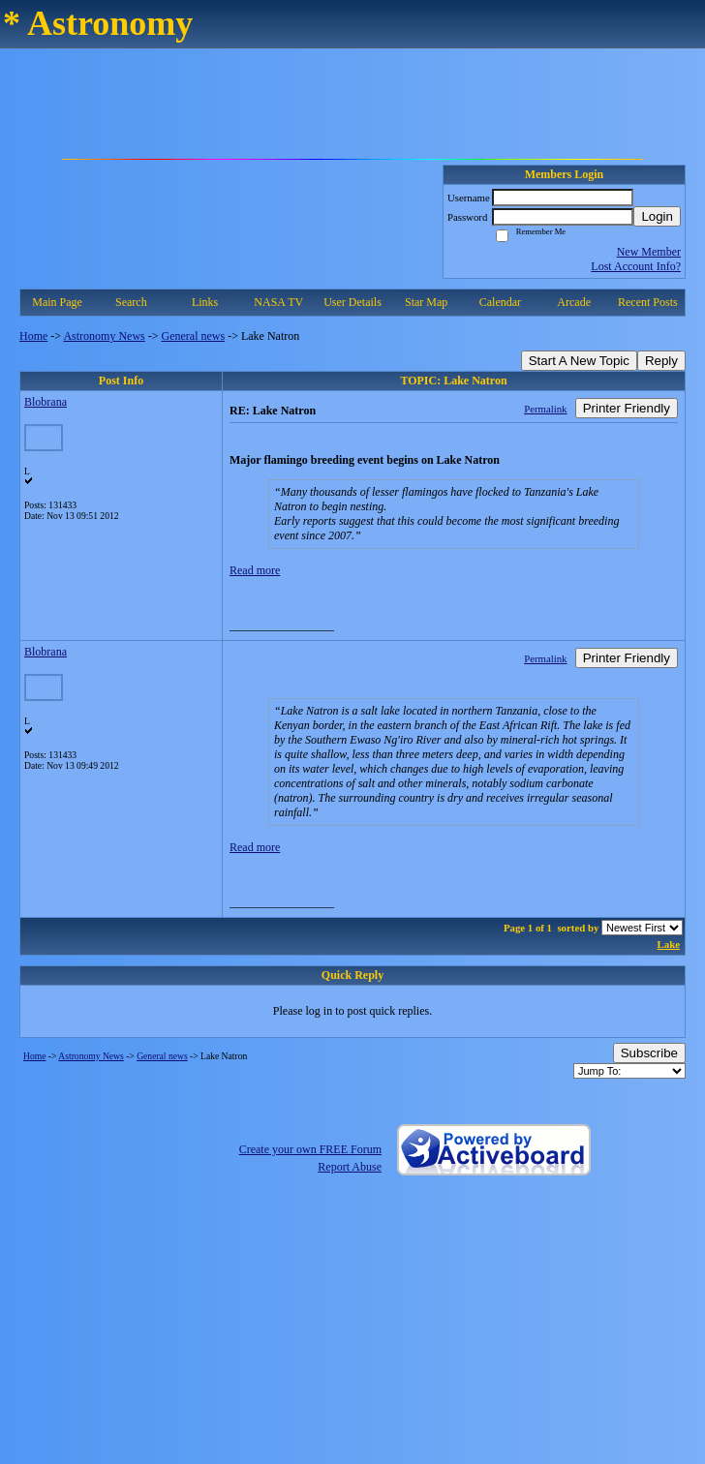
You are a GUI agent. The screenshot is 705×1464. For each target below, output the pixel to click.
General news (194, 336)
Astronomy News (103, 336)
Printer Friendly (626, 408)
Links (205, 302)
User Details (352, 302)
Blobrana (45, 402)
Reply (661, 360)
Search (131, 302)
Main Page (57, 302)
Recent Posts (648, 302)
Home (33, 336)
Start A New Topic (579, 360)
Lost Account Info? (636, 266)
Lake (669, 944)
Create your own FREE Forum (310, 1149)
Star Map (426, 302)
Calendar (500, 302)
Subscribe (649, 1053)
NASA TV (278, 302)
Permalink (545, 408)
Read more (255, 570)
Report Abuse (350, 1167)
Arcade (574, 302)
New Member (649, 252)
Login (657, 216)
